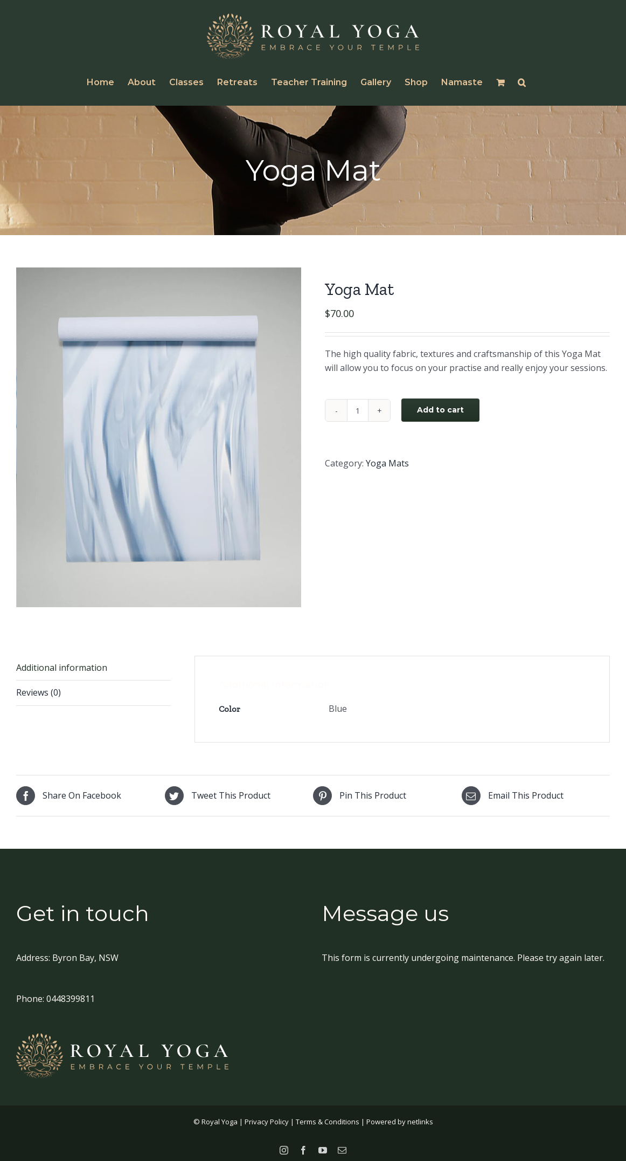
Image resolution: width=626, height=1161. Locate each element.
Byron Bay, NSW (85, 954)
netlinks (420, 1118)
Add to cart (440, 410)
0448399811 (70, 995)
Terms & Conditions (327, 1118)
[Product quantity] (357, 410)
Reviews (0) (38, 689)
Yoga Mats (387, 463)
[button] (522, 82)
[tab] (93, 689)
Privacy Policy (267, 1118)
